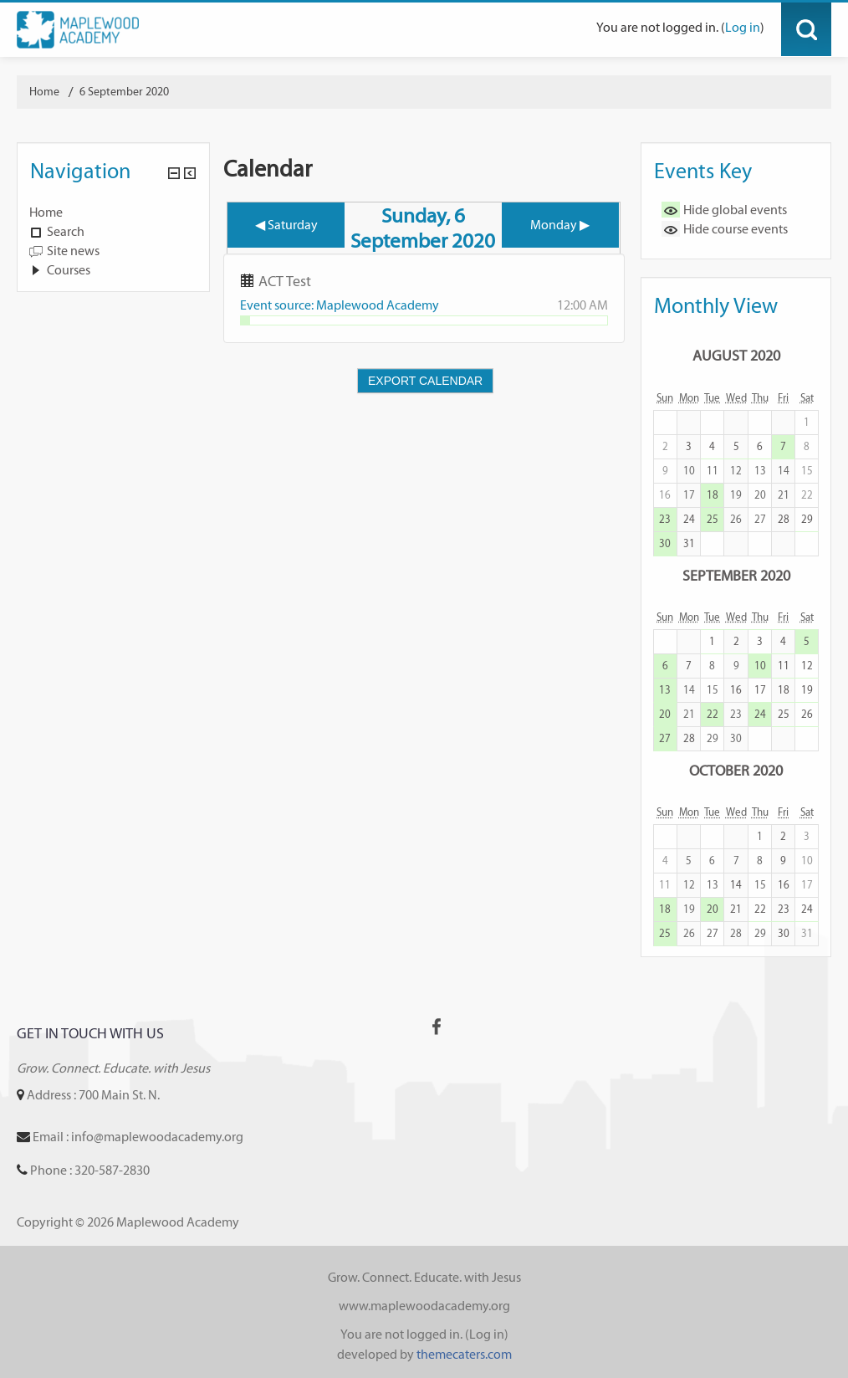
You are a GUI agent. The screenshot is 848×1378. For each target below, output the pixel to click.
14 (736, 885)
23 (665, 519)
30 (665, 543)
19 (807, 690)
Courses (68, 270)
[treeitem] (113, 212)
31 (689, 543)
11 (783, 665)
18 (712, 495)
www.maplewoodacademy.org (424, 1306)
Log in (742, 27)
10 (760, 665)
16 (736, 690)
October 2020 (736, 770)
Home (46, 212)
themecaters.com (464, 1354)
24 (689, 519)
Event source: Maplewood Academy (339, 305)
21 (736, 909)
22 (712, 714)
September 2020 (736, 575)
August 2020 (736, 355)
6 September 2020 (124, 92)
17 (760, 690)
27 (665, 738)
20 (665, 714)
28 (783, 519)
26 (807, 714)
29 (807, 519)
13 (665, 690)
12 (807, 665)
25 (712, 519)
